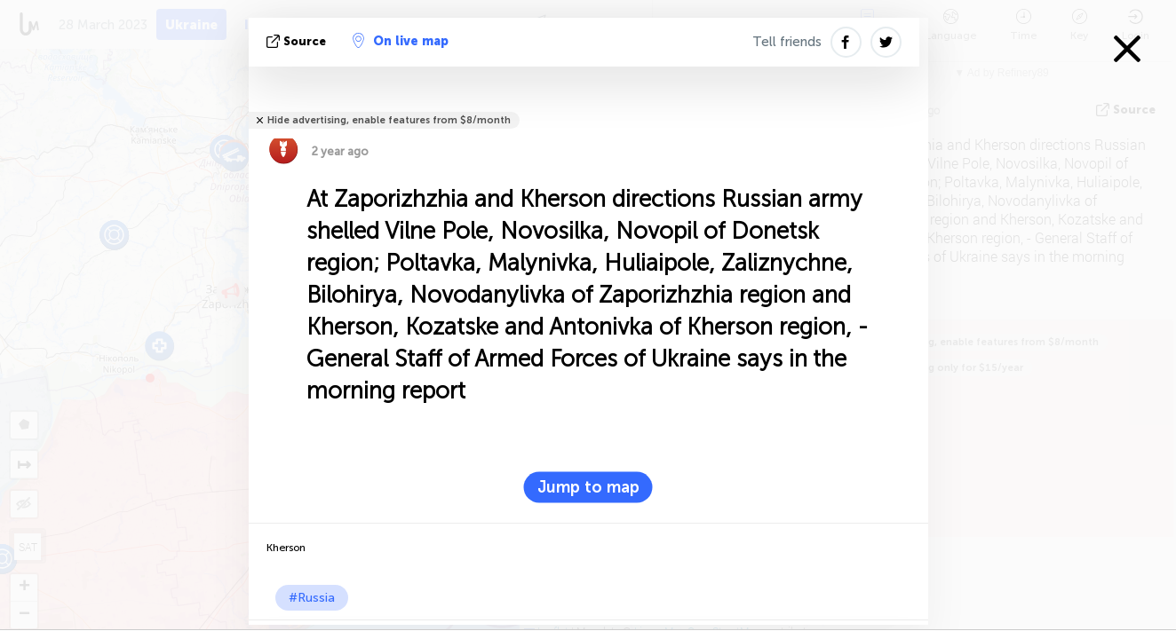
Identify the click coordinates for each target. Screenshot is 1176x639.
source (298, 41)
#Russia (312, 597)
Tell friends (787, 42)
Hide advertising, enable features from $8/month (389, 120)
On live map (401, 41)
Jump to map (588, 487)
